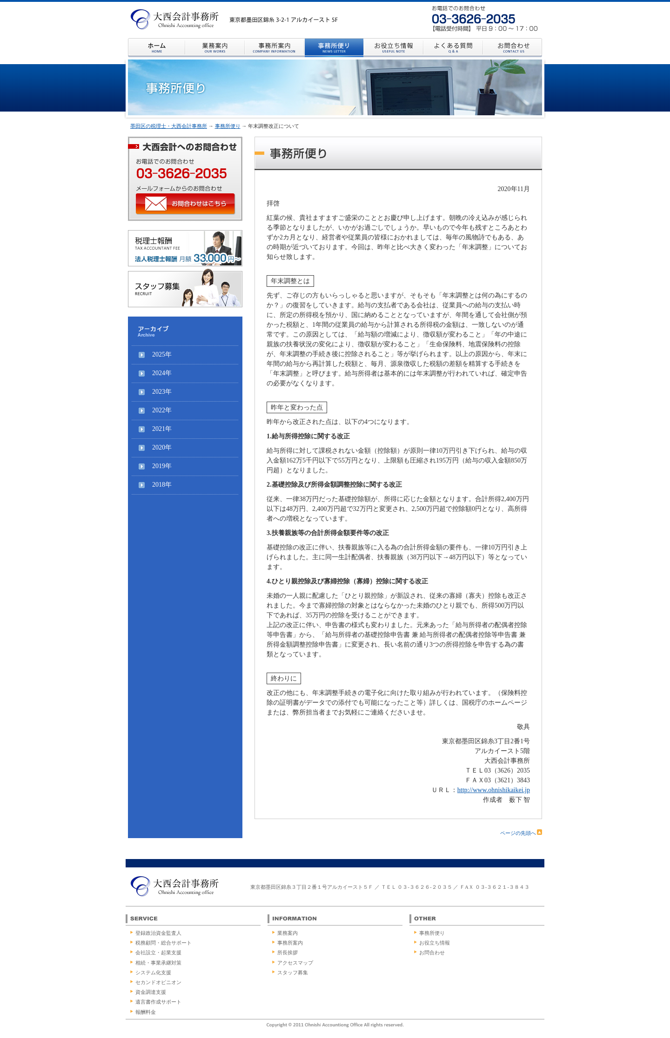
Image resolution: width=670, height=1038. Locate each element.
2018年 (162, 484)
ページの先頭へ (521, 833)
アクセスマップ (295, 962)
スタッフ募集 (292, 972)
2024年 (162, 373)
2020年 (162, 447)
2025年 (162, 354)
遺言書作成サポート (158, 1002)
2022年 (162, 410)
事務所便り (228, 126)
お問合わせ (432, 952)
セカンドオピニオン (158, 982)
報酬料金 (145, 1012)
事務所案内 (290, 942)
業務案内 (287, 933)
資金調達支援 (150, 992)
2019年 (162, 466)
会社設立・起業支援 (158, 952)
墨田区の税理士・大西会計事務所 (168, 126)
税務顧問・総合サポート (163, 942)
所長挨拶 (287, 952)
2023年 (162, 391)
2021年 (162, 428)
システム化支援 (153, 972)
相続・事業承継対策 (158, 962)
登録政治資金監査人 (158, 933)
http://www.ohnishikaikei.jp (493, 790)
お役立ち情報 (434, 942)
